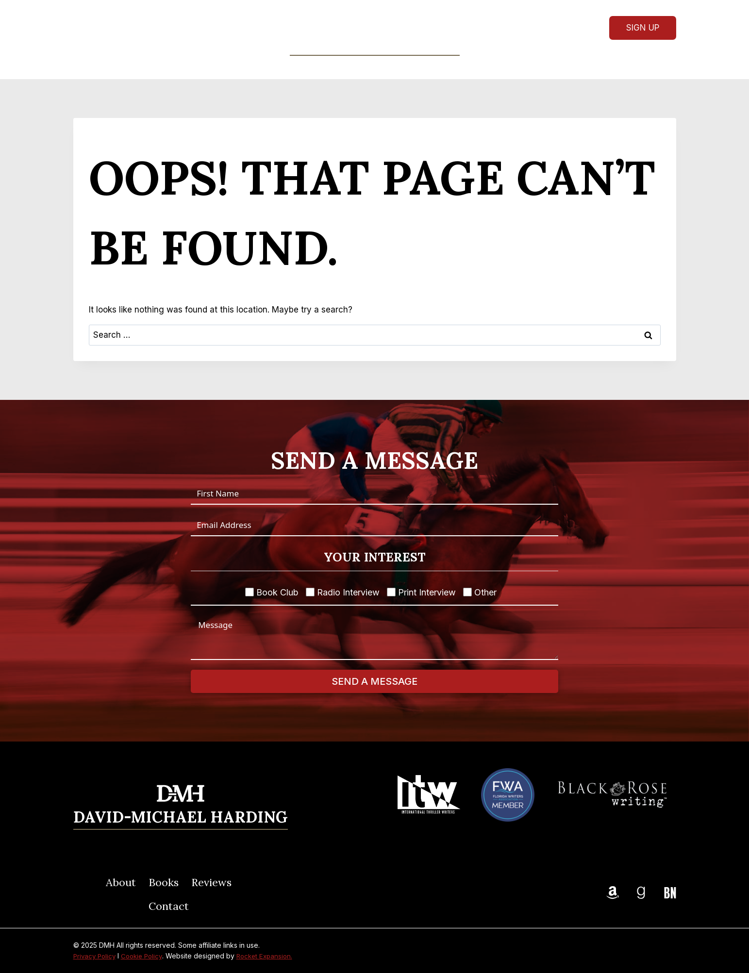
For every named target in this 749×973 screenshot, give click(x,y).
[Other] (467, 592)
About (294, 67)
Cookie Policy (146, 956)
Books (164, 882)
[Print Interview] (391, 592)
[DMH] (375, 27)
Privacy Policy (95, 956)
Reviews (396, 67)
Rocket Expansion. (271, 956)
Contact (450, 67)
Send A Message (374, 681)
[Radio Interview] (310, 592)
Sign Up (642, 28)
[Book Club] (249, 592)
